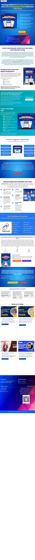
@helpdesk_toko (5, 391)
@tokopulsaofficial (22, 382)
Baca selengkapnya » (5, 324)
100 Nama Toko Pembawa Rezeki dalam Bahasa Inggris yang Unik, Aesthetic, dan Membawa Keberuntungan (26, 354)
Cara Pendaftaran (27, 260)
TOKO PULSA (18, 411)
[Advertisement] (9, 333)
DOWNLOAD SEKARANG (30, 404)
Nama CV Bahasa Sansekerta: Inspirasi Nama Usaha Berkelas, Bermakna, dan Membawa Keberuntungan (26, 319)
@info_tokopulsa (22, 381)
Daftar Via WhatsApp (12, 282)
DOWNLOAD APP (29, 97)
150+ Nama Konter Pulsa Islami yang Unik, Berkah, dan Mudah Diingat (8, 319)
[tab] (5, 251)
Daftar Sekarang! (17, 173)
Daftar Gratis (22, 31)
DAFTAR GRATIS (29, 99)
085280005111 (4, 388)
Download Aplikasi (23, 33)
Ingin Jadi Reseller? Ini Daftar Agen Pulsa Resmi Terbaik (8, 354)
